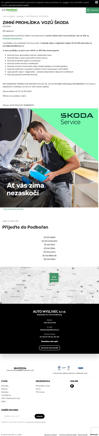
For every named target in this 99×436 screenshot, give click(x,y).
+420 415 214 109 (49, 322)
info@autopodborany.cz (49, 329)
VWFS (3, 401)
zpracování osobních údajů (36, 422)
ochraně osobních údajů (18, 5)
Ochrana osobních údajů (68, 434)
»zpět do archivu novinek (13, 208)
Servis (38, 388)
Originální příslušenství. (12, 38)
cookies (66, 2)
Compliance (6, 395)
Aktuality (20, 16)
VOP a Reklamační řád (10, 398)
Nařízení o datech (50, 434)
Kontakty (4, 392)
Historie (4, 388)
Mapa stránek (83, 434)
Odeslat (40, 416)
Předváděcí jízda (43, 385)
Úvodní (11, 16)
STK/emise (40, 392)
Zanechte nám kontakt (49, 347)
